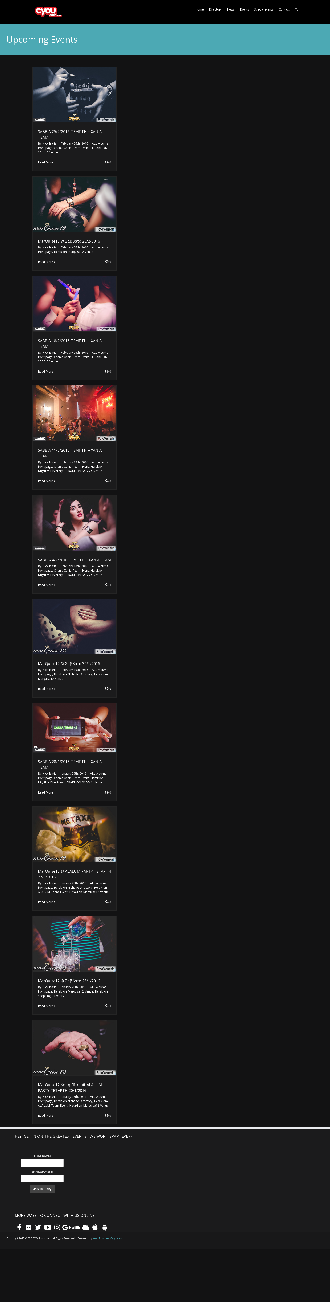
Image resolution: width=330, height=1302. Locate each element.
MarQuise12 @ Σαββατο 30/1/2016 (69, 663)
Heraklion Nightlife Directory (73, 674)
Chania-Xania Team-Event (71, 148)
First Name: (42, 1156)
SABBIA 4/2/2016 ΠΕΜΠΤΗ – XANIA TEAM (74, 559)
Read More (45, 162)
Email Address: (42, 1171)
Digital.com (108, 1238)
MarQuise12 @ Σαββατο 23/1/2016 (69, 980)
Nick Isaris (49, 143)
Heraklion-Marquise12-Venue (73, 252)
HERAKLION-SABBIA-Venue (83, 471)
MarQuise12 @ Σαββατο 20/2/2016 (69, 241)
